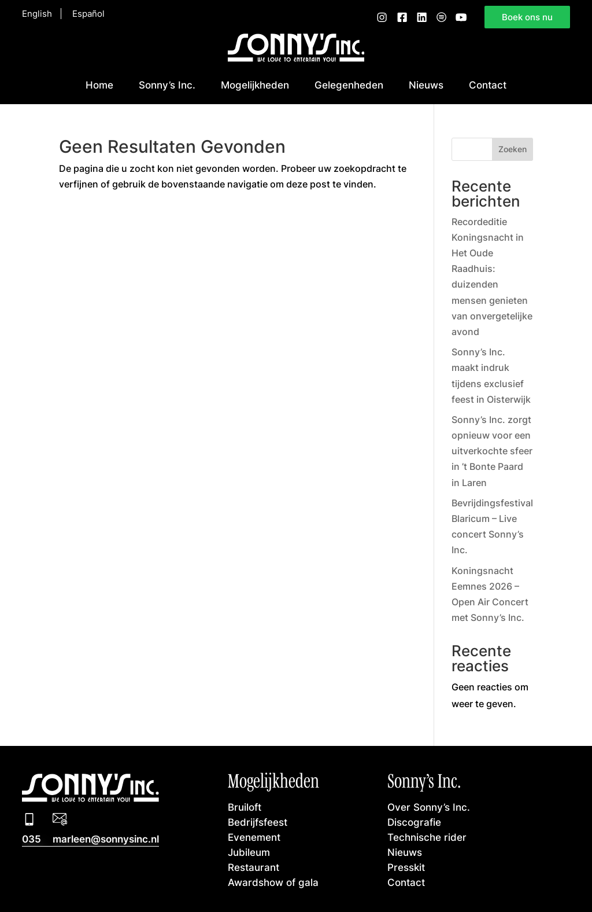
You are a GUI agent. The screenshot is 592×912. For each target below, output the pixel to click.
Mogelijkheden (255, 84)
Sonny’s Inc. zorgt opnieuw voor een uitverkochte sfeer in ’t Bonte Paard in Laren (492, 451)
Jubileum (249, 852)
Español (88, 13)
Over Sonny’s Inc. (428, 807)
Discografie (414, 822)
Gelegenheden (348, 84)
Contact (487, 84)
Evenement (254, 837)
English (37, 13)
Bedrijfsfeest (257, 822)
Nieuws (426, 84)
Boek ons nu (527, 17)
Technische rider (427, 837)
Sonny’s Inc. (167, 84)
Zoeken (512, 149)
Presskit (406, 867)
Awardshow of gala (273, 882)
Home (99, 84)
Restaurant (253, 867)
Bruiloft (244, 807)
